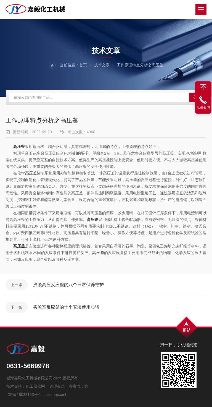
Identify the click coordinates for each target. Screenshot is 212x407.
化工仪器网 (35, 386)
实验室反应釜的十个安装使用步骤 (66, 307)
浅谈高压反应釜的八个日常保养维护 (68, 284)
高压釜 (31, 173)
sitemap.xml (56, 394)
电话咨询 (203, 107)
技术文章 (102, 65)
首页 (83, 65)
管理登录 (57, 386)
